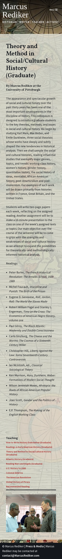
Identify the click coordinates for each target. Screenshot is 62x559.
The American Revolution (18, 477)
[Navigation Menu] (53, 9)
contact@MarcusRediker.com (20, 555)
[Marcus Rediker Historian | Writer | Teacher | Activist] (22, 10)
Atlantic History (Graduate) (20, 459)
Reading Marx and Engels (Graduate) (24, 463)
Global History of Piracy (18, 482)
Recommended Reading (18, 486)
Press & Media (35, 546)
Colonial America (14, 472)
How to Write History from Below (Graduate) (28, 442)
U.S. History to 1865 (16, 468)
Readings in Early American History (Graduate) (29, 447)
